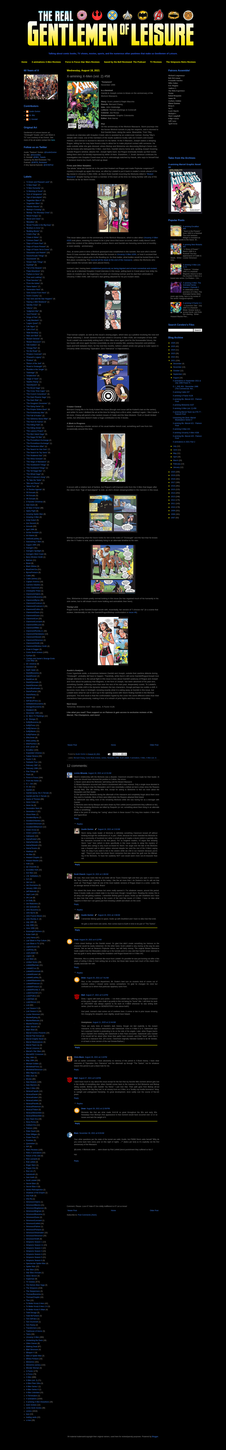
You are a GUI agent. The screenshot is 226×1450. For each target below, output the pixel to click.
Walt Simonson (32, 1350)
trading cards (31, 1417)
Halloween (30, 836)
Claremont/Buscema (34, 597)
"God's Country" (32, 296)
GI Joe (28, 787)
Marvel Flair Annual (34, 1036)
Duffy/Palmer (31, 735)
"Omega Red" (31, 348)
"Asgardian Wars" (33, 203)
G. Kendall (33, 119)
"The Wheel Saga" (33, 474)
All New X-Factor (33, 508)
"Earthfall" (30, 265)
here (53, 140)
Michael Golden (32, 1064)
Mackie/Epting (31, 1017)
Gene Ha (29, 805)
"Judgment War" (32, 311)
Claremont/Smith (33, 643)
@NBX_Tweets (39, 157)
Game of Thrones (33, 799)
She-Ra (29, 1199)
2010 (173, 507)
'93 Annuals (30, 492)
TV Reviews (156, 62)
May (175, 453)
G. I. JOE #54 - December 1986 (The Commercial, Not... (185, 387)
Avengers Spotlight (33, 551)
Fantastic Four (32, 762)
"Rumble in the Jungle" (35, 369)
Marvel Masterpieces (34, 1042)
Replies (80, 824)
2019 (173, 475)
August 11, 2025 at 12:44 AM (104, 1022)
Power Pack (31, 1137)
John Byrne (30, 913)
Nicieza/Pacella (32, 1104)
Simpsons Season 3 (34, 1251)
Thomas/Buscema (33, 1294)
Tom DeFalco (31, 1319)
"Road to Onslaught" (34, 366)
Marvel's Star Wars (33, 1051)
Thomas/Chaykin (33, 1297)
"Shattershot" (31, 376)
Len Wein (30, 959)
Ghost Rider (31, 814)
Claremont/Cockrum (34, 603)
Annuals (29, 526)
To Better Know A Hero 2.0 (36, 1306)
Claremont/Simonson (34, 640)
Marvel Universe (32, 1048)
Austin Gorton (87, 829)
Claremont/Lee (32, 619)
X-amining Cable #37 (181, 392)
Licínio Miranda (80, 773)
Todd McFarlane (32, 1316)
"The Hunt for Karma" (34, 422)
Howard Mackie (32, 861)
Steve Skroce (31, 1276)
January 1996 (31, 888)
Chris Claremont (32, 588)
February (177, 464)
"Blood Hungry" (32, 216)
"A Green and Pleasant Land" (38, 182)
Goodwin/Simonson (34, 824)
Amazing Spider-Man (34, 514)
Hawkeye (29, 851)
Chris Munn (79, 1057)
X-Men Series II (32, 1389)
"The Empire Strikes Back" (36, 409)
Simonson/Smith (32, 1239)
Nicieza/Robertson (33, 1107)
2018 (173, 479)
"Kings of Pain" (32, 317)
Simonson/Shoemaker (35, 1233)
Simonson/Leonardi (34, 1220)
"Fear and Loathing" (34, 277)
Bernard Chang (79, 758)
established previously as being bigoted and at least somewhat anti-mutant (124, 268)
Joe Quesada (31, 907)
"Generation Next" (33, 289)
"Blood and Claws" (33, 219)
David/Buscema (32, 673)
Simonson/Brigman (33, 1211)
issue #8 (132, 612)
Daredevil (30, 667)
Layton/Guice (31, 947)
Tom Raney (30, 1325)
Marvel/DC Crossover (34, 1054)
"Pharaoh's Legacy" (34, 357)
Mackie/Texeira (32, 1024)
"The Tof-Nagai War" (34, 471)
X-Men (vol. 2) (151, 758)
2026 (173, 343)
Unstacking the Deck (34, 1340)
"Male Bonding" (32, 333)
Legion (29, 956)
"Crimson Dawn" (32, 240)
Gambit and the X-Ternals (36, 796)
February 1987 (32, 765)
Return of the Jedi (33, 1156)
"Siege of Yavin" (32, 379)
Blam (76, 1133)
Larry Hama (31, 938)
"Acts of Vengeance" (34, 194)
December (177, 364)
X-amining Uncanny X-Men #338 (186, 433)
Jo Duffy (29, 901)
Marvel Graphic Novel (34, 1039)
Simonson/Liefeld (33, 1223)
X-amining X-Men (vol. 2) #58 (184, 408)
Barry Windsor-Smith (34, 557)
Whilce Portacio (32, 1359)
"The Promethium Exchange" (37, 443)
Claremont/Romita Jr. (34, 631)
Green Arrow (31, 830)
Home (24, 62)
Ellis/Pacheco (31, 744)
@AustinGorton (50, 152)
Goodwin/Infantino (33, 821)
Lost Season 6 (32, 1011)
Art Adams (30, 535)
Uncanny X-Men (32, 1337)
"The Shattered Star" (34, 456)
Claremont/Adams (33, 594)
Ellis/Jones (30, 738)
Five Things (30, 771)
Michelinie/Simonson (34, 1070)
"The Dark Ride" (32, 400)
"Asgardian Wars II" (34, 200)
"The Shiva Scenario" (34, 459)
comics (103, 758)
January (176, 467)
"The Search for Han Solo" (36, 449)
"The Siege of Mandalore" (36, 462)
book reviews (31, 1405)
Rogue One (30, 1168)
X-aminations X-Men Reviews (46, 62)
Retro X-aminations (34, 1153)
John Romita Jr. (32, 919)
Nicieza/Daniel (32, 1094)
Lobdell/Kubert (32, 974)
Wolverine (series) (33, 1365)
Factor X (29, 759)
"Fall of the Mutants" (34, 268)
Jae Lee (29, 882)
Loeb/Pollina (31, 996)
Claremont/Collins (33, 609)
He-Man (29, 854)
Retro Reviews (32, 1150)
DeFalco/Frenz (32, 701)
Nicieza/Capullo (32, 1091)
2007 (173, 518)
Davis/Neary (31, 695)
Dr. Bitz (32, 115)
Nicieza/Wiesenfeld (33, 1116)
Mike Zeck (30, 1076)
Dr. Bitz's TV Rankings (35, 716)
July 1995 (30, 922)
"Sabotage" (30, 373)
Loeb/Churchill (32, 993)
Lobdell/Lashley (32, 977)
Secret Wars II (32, 1186)
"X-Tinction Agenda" (34, 489)
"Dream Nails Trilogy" (34, 262)
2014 (173, 493)
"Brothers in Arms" (33, 228)
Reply (76, 819)
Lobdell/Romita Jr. (33, 990)
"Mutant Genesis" (33, 339)
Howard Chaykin (32, 857)
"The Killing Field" (33, 425)
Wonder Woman (32, 1368)
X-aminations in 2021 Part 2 (184, 442)
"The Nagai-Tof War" (34, 437)
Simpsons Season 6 (34, 1260)
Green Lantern (32, 833)
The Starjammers (33, 1291)
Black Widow (31, 566)
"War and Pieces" (33, 483)
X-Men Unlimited (33, 1392)
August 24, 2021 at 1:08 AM (97, 874)
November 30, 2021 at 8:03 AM (91, 1133)
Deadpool (30, 710)
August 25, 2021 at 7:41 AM (98, 978)
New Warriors (31, 1085)
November (177, 367)
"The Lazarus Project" (35, 431)
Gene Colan (31, 802)
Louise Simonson (33, 1014)
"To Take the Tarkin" (34, 480)
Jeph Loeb (30, 894)
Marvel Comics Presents (36, 1033)
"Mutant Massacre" (33, 342)
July (175, 446)
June (175, 450)
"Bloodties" (30, 222)
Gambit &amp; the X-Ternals (37, 793)
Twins (28, 1334)
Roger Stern (31, 1165)
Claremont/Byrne (33, 600)
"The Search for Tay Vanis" (36, 453)
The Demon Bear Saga (35, 1285)
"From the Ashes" (33, 283)
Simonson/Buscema (34, 1214)
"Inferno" (29, 308)
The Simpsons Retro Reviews (181, 62)
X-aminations (135, 758)
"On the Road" (32, 351)
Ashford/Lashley (32, 539)
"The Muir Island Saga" (35, 434)
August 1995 (31, 545)
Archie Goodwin (32, 532)
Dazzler (29, 698)
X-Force (29, 1374)
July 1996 (30, 925)
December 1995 (32, 713)
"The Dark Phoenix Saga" (36, 397)
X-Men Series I (32, 1386)
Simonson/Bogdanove (35, 1208)
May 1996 (30, 1060)
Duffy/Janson (31, 728)
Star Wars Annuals (33, 1273)
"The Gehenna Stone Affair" (37, 419)
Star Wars (30, 1270)
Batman (29, 560)
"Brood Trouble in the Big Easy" (38, 225)
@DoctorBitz (36, 155)
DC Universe (31, 664)
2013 (173, 497)
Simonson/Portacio (33, 1230)
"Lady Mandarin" (32, 320)
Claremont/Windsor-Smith (36, 646)
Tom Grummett (32, 1322)
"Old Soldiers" (31, 345)
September (178, 374)
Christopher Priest (33, 591)
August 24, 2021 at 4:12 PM (90, 940)
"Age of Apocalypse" (34, 197)
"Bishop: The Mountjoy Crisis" (38, 213)
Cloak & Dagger (32, 649)
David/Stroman (32, 685)
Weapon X (30, 1353)
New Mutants (31, 1082)
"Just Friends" (31, 314)
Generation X (31, 811)
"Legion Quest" (32, 323)
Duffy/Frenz (30, 725)
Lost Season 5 (32, 1008)
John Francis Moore (34, 916)
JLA (27, 879)
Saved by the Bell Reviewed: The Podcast (125, 62)
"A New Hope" (31, 185)
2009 (173, 511)
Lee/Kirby (30, 950)
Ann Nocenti (31, 523)
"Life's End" (30, 329)
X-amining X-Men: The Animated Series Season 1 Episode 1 (192, 285)
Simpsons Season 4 (34, 1254)
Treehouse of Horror (34, 1331)
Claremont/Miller (32, 628)
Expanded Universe (34, 753)
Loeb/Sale (30, 999)
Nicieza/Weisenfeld (33, 1113)
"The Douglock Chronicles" (37, 403)
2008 (173, 514)
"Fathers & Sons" (33, 274)
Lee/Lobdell (30, 953)
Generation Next (32, 808)
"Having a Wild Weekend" (36, 302)
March (176, 460)
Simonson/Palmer (33, 1226)
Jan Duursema (32, 885)
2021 (173, 361)
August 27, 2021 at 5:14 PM (97, 995)
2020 (173, 472)
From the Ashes (32, 781)
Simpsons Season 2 (34, 1248)
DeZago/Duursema (33, 707)
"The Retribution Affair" (35, 446)
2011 (173, 503)
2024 (173, 350)
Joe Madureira (32, 904)
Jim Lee (29, 898)
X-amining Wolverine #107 (183, 405)
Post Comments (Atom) (87, 1215)
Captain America (32, 582)
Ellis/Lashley (31, 741)
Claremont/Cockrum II (35, 606)
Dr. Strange (30, 719)
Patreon (29, 1128)
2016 (173, 486)
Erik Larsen (30, 747)
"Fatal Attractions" (33, 271)
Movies (29, 1079)
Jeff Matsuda (31, 891)
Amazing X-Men (32, 517)
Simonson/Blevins (33, 1205)
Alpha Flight (31, 511)
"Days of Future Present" (36, 247)
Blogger (155, 1437)
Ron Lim (29, 1171)
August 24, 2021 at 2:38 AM (109, 915)
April (175, 457)
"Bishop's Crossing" (34, 210)
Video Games (31, 1343)
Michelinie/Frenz (32, 1067)
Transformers (31, 1328)
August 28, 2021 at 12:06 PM (98, 1109)
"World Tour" (31, 486)
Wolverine (30, 1362)
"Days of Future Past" (34, 243)
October (176, 371)
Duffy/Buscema (32, 722)
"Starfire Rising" (32, 382)
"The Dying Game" (33, 406)
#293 (126, 254)
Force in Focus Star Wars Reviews (82, 62)
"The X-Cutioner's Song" (36, 477)
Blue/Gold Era (31, 569)
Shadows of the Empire (35, 1193)
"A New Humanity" (33, 188)
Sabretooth (30, 1174)
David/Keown (31, 676)
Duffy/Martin (31, 731)
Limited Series (32, 962)
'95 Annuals (30, 499)
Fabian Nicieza (32, 756)
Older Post (154, 745)
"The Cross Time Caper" (36, 391)
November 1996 (113, 758)
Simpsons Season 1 (34, 1242)
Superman (30, 1279)
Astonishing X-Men (33, 542)
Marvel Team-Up (32, 1045)
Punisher (29, 1140)
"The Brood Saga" (33, 388)
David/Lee (30, 679)
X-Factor (29, 1371)
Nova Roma (31, 1122)
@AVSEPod (48, 165)
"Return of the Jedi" (34, 363)
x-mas (28, 1420)
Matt (83, 995)
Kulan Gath (30, 934)
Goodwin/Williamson (34, 827)
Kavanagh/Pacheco (34, 931)
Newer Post (72, 745)
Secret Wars (31, 1183)
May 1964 (30, 1057)
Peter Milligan (31, 1134)
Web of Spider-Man (34, 1356)
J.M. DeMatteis (32, 876)
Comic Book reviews (93, 758)
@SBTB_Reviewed (39, 162)
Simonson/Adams (33, 1202)
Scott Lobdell (124, 758)
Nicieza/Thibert (32, 1110)
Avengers (30, 548)
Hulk (28, 864)
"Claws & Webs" (32, 237)
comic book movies (33, 1408)
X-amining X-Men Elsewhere (37, 1402)
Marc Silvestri (31, 1027)
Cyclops (29, 655)
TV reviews (30, 1282)
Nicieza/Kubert (32, 1097)
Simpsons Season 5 (34, 1257)
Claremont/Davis (33, 612)
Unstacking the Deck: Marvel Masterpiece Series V (184, 419)
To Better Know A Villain (35, 1310)
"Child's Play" (31, 234)
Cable (28, 576)
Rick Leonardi (31, 1159)
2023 (173, 353)
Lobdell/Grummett (33, 971)
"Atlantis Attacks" (33, 207)
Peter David (31, 1131)
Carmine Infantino (33, 585)
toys (27, 1414)
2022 (173, 357)
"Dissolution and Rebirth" (36, 253)
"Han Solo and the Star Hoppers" (39, 299)
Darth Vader (31, 670)
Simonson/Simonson (34, 1236)
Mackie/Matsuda (32, 1020)
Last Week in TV (32, 944)
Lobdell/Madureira (33, 980)
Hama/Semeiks (32, 842)
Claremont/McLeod (33, 625)
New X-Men (31, 1088)
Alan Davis (30, 505)
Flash (28, 774)
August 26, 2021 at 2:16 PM (96, 1057)
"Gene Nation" (32, 286)
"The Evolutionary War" (35, 413)
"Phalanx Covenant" (34, 354)
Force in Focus (32, 778)
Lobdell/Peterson (33, 984)
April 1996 (30, 529)
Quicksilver (30, 1144)
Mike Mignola (31, 1073)
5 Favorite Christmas (34, 502)
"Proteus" (30, 360)
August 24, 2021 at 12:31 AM (99, 773)
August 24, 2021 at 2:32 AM (109, 829)
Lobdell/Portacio (32, 987)
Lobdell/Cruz (31, 968)
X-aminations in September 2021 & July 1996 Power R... (187, 382)
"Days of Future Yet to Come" (38, 250)
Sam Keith (30, 1177)
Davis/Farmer (31, 691)
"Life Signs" (30, 326)
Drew (76, 940)
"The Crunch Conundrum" (36, 394)
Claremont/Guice (33, 616)
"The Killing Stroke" (34, 428)
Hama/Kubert (31, 839)
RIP (27, 1147)
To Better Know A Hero (35, 1303)
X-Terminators (31, 1396)
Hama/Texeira (31, 848)
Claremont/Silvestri (33, 637)
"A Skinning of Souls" (34, 191)
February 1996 (32, 768)
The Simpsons (32, 1288)
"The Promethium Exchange (37, 440)
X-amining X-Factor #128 (183, 396)
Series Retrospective (34, 1190)
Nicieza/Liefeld (32, 1100)
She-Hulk (29, 1196)
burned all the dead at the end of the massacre (111, 260)
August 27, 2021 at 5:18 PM (90, 1078)
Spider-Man (30, 1266)
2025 (173, 346)
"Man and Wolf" (32, 336)
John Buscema (32, 910)
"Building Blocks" (33, 231)
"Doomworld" (31, 259)
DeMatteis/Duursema (34, 704)
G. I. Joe (29, 784)
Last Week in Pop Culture (36, 941)
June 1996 (30, 928)
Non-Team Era (32, 1119)
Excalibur (29, 750)
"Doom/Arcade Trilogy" (35, 256)
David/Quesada (32, 682)
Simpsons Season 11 (34, 1245)
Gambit (29, 790)
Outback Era (31, 1125)
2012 (173, 500)
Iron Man (29, 873)
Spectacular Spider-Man (36, 1263)
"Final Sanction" (32, 280)
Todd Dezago (31, 1313)
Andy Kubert (31, 520)
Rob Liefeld (30, 1162)
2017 (173, 482)
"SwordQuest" (31, 385)
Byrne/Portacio (32, 572)
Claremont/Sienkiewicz (35, 634)
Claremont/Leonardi (34, 622)
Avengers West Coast (35, 554)
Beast (28, 563)
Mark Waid (30, 1030)
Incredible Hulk (32, 870)
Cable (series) (31, 579)
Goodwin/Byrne (32, 817)
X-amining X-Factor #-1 (192, 303)
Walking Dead (31, 1346)
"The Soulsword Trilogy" (35, 468)
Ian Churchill (31, 867)
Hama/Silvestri (32, 845)
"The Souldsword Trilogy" (36, 465)
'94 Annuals (30, 495)
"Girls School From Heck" (36, 293)
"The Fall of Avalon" (34, 416)
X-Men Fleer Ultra (33, 1383)
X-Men (143, 758)
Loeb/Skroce (31, 1002)
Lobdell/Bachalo (32, 965)
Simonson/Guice (32, 1217)
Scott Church (79, 874)
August (176, 378)
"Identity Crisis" (32, 305)
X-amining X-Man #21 (181, 429)
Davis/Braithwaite (33, 688)
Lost (28, 1005)
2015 (173, 489)
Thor (28, 1300)
